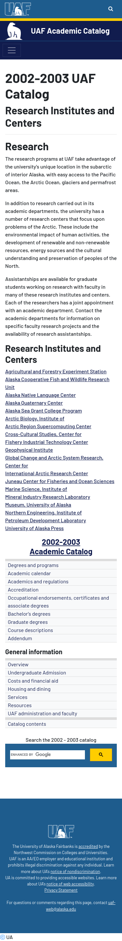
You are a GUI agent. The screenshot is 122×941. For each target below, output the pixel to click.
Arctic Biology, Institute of (34, 418)
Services (17, 697)
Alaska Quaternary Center (34, 402)
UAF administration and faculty (42, 713)
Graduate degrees (28, 622)
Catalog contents (27, 724)
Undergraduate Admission (37, 672)
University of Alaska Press (34, 528)
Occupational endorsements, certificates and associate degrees (58, 601)
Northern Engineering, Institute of (43, 512)
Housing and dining (29, 689)
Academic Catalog (61, 551)
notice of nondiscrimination (75, 871)
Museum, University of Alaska (38, 504)
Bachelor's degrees (29, 613)
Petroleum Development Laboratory (45, 520)
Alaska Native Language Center (40, 395)
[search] (47, 755)
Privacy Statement (61, 890)
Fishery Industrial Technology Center (46, 442)
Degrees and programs (33, 565)
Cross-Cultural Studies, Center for (43, 434)
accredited (88, 846)
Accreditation (23, 589)
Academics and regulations (38, 581)
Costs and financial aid (33, 680)
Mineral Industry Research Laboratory (47, 497)
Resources (20, 705)
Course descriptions (30, 630)
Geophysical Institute (29, 449)
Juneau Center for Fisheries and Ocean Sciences (60, 481)
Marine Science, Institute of (36, 489)
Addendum (20, 638)
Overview (18, 664)
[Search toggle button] (110, 8)
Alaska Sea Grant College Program (43, 410)
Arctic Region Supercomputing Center (48, 426)
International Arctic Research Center (46, 473)
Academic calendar (29, 573)
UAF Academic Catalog (70, 30)
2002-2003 (61, 541)
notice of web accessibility (70, 883)
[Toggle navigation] (12, 50)
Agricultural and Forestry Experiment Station (55, 371)
